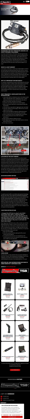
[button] (24, 2)
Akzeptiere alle (12, 417)
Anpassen (5, 415)
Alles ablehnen (16, 415)
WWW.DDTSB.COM (10, 267)
